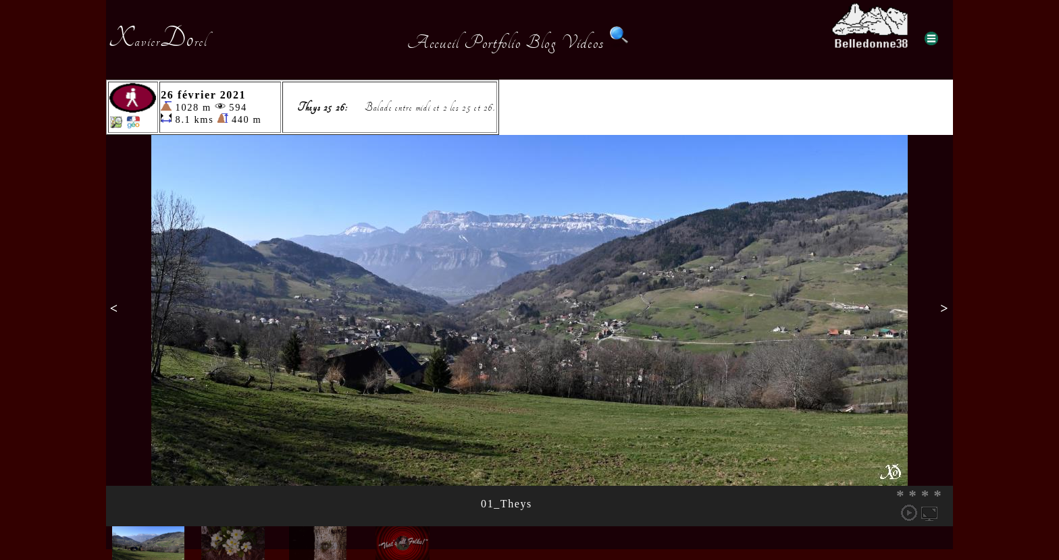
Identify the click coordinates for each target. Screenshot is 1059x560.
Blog (541, 42)
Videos (582, 42)
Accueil (433, 42)
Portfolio (492, 42)
